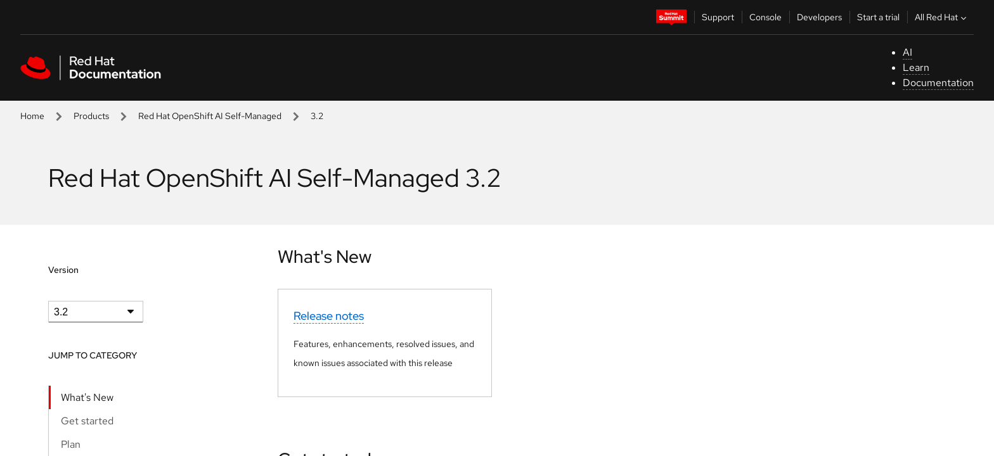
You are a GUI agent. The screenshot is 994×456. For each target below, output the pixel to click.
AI (907, 52)
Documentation (938, 82)
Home (32, 116)
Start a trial (878, 17)
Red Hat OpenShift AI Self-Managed (209, 116)
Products (91, 116)
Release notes (329, 315)
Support (718, 17)
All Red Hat (942, 17)
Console (765, 17)
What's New (87, 397)
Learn (916, 67)
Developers (819, 17)
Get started (87, 421)
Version (63, 270)
